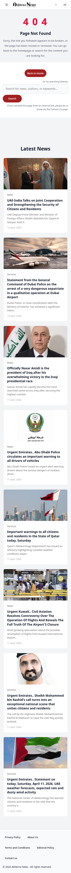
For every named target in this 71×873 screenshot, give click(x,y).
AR (65, 4)
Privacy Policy (12, 837)
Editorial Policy (45, 847)
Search (12, 98)
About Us (32, 837)
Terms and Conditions (17, 847)
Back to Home (35, 73)
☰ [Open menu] (6, 5)
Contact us (11, 858)
